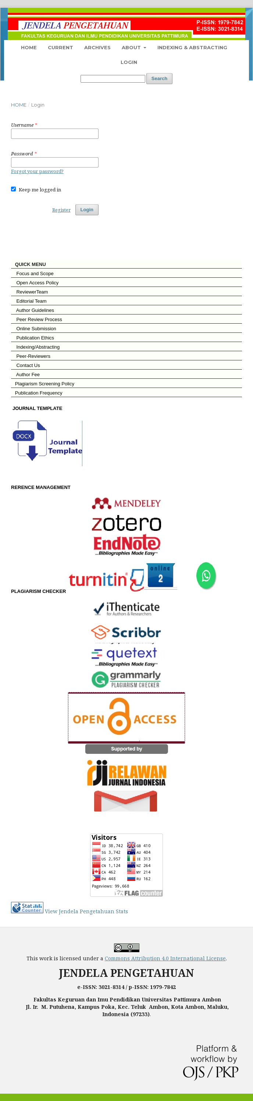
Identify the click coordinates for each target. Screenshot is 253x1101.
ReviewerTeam (29, 292)
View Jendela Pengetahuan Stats (86, 911)
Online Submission (33, 328)
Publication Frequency (39, 393)
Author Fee (25, 374)
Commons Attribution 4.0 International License (165, 958)
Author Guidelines (32, 310)
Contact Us (25, 365)
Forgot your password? (37, 171)
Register (61, 209)
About (132, 47)
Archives (97, 47)
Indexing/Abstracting (35, 347)
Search (159, 78)
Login (129, 62)
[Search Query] (113, 79)
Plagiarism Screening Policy (42, 383)
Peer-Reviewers (30, 356)
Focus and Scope (32, 273)
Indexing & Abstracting (192, 47)
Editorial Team (29, 301)
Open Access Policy (34, 282)
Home (29, 47)
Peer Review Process (36, 319)
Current (60, 47)
